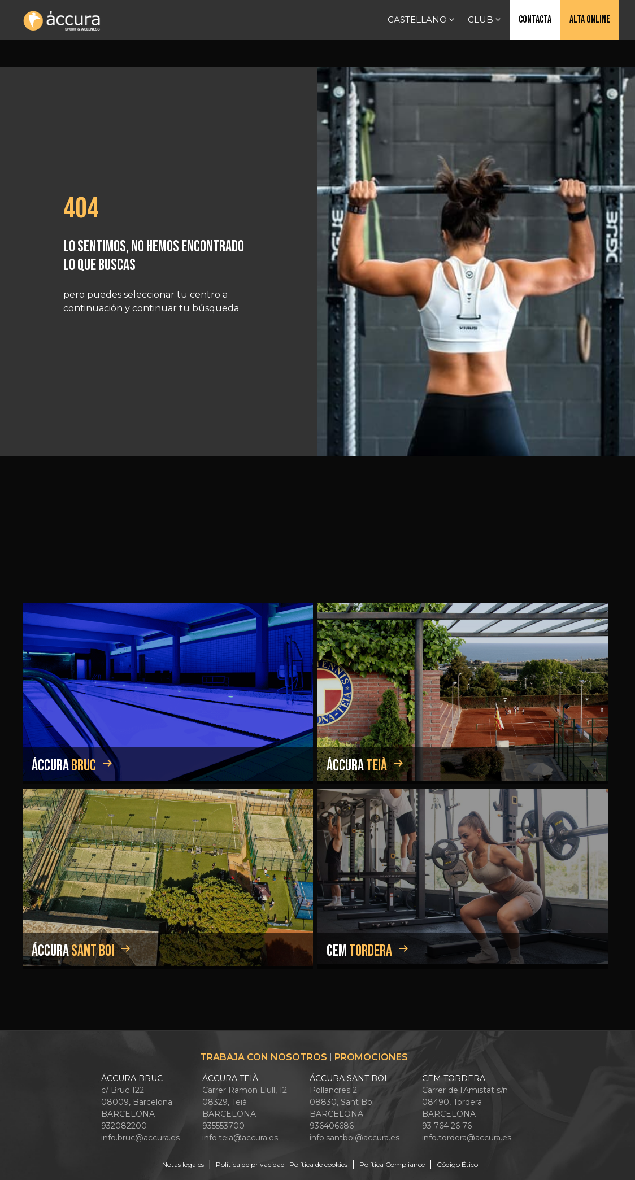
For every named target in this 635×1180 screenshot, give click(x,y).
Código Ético (457, 1164)
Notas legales (183, 1164)
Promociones (371, 1057)
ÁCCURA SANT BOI (348, 1078)
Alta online (589, 19)
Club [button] (485, 20)
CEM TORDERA (453, 1078)
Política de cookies (318, 1164)
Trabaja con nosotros (263, 1057)
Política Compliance (392, 1164)
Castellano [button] (422, 20)
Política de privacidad (250, 1164)
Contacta (535, 19)
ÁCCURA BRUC (132, 1078)
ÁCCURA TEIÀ (230, 1078)
